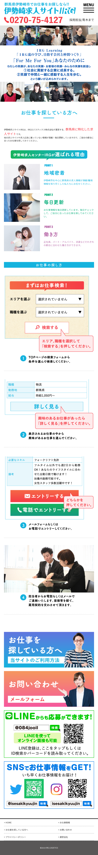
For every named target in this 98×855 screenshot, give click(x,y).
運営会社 (64, 836)
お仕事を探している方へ (17, 829)
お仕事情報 (65, 822)
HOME (8, 822)
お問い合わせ (66, 829)
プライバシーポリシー (16, 836)
